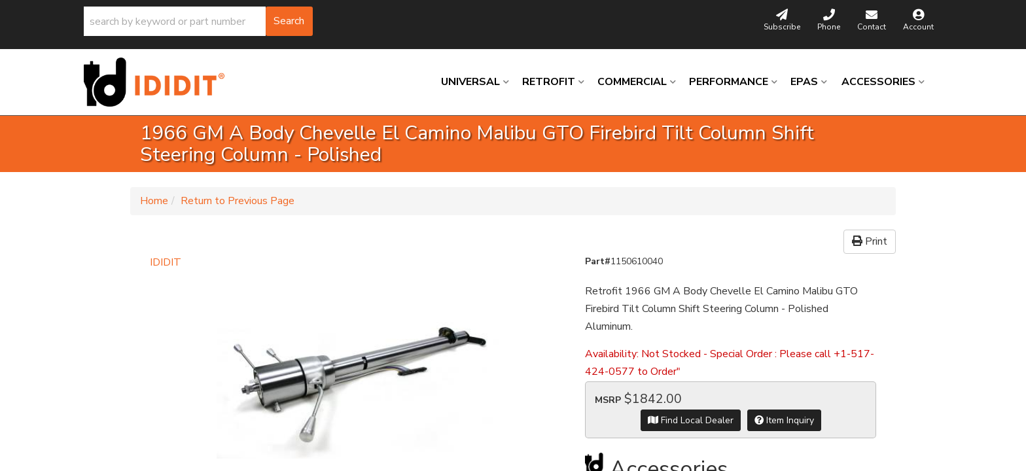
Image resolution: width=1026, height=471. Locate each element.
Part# (597, 261)
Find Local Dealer (691, 420)
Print (869, 241)
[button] (198, 21)
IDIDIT (165, 262)
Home (154, 201)
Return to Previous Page (237, 201)
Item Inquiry (784, 420)
